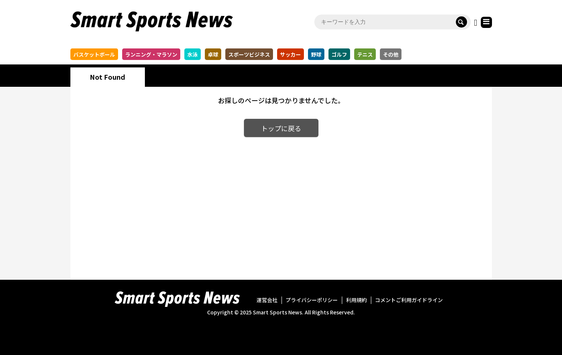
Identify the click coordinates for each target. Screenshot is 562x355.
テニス (365, 54)
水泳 (192, 54)
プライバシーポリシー (312, 300)
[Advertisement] (281, 202)
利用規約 (356, 300)
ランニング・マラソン (151, 54)
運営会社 (267, 300)
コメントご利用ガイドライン (409, 300)
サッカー (290, 54)
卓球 (213, 54)
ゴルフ (339, 54)
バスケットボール (94, 54)
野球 (316, 54)
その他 (391, 54)
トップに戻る (281, 128)
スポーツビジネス (249, 54)
